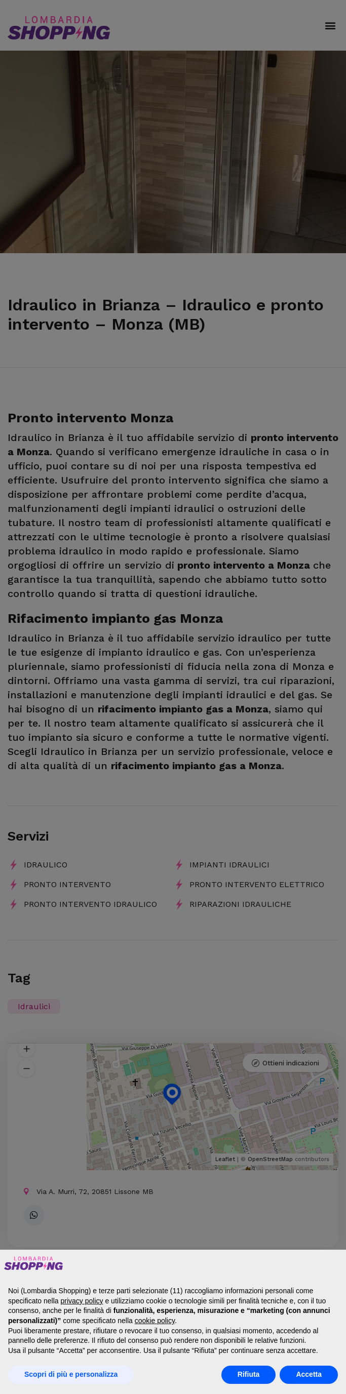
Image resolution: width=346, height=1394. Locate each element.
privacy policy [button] (82, 1301)
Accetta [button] (309, 1374)
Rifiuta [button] (249, 1374)
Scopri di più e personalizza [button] (71, 1374)
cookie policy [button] (155, 1321)
